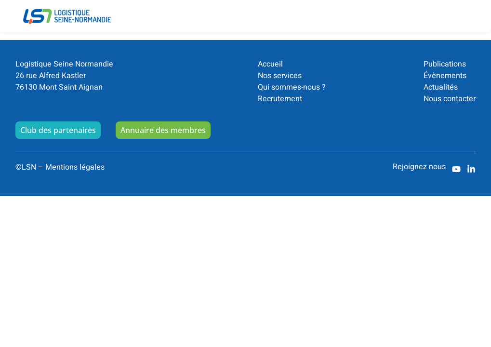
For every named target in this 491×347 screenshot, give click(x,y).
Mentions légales (75, 167)
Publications (445, 64)
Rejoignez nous (419, 167)
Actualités (441, 87)
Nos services (280, 75)
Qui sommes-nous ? (292, 87)
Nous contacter (450, 99)
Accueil (270, 64)
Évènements (445, 75)
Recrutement (280, 99)
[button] (470, 9)
